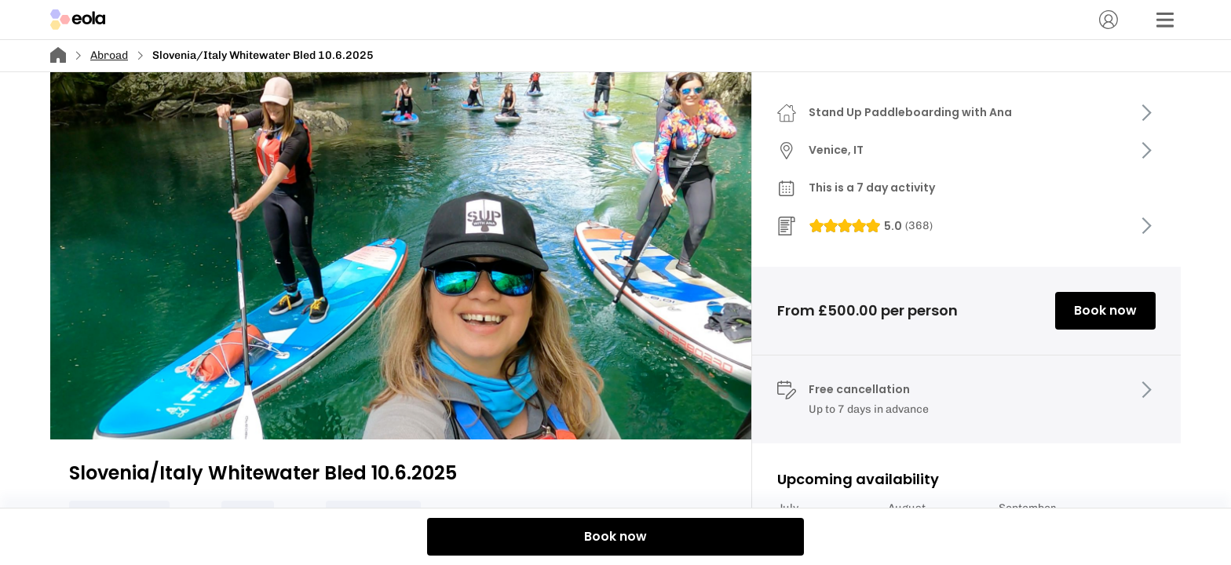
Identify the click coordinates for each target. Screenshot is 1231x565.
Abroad (109, 55)
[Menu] (1165, 19)
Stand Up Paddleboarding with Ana (910, 112)
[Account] (1108, 19)
